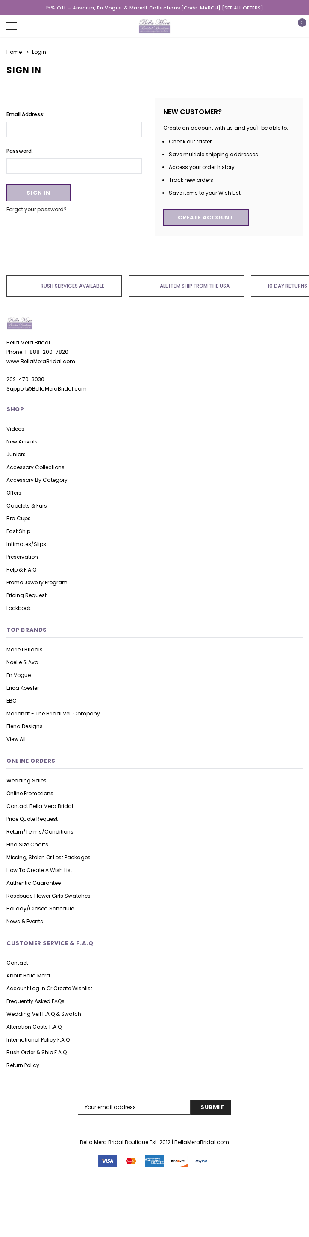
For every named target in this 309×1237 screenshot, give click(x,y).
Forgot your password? (36, 209)
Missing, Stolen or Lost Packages (48, 857)
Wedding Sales (26, 780)
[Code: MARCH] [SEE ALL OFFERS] (222, 7)
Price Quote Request (32, 819)
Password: (19, 150)
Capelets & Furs (26, 505)
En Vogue (18, 675)
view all (16, 739)
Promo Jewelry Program (37, 582)
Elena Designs (24, 726)
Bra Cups (18, 518)
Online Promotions (29, 793)
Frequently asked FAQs (35, 1001)
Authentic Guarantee (33, 883)
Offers (13, 492)
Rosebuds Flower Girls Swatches (48, 895)
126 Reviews (154, 1220)
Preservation (22, 556)
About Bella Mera (28, 975)
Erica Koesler (22, 687)
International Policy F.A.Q (38, 1039)
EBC (11, 700)
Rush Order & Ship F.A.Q (36, 1052)
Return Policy (22, 1065)
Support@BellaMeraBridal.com (46, 388)
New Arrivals (22, 441)
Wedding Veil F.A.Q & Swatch (43, 1014)
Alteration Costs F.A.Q (34, 1026)
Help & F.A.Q (21, 569)
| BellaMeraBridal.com (200, 1142)
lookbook (18, 608)
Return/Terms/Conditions (40, 831)
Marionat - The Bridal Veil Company (53, 713)
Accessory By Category (37, 480)
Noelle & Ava (22, 662)
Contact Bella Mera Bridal (39, 806)
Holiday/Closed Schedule (40, 908)
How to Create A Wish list (39, 870)
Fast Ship (18, 531)
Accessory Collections (35, 467)
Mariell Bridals (24, 649)
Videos (15, 428)
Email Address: (25, 113)
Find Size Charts (27, 844)
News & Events (24, 921)
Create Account (205, 217)
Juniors (16, 454)
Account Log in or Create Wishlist (49, 988)
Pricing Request (26, 595)
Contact (17, 962)
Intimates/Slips (26, 544)
